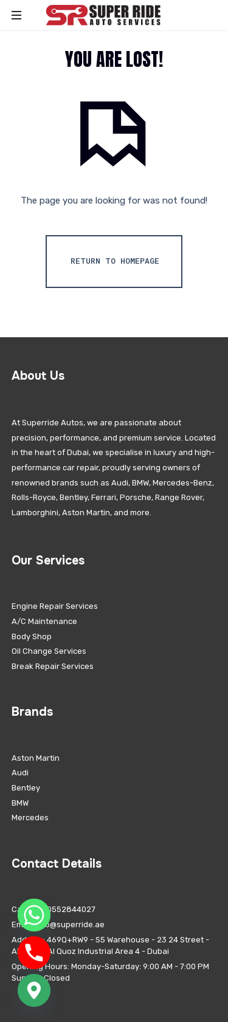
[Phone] (34, 952)
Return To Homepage (115, 260)
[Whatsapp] (34, 915)
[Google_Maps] (34, 990)
